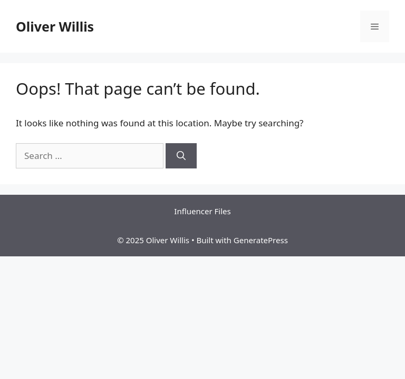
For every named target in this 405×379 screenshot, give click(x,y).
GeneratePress (261, 240)
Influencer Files (202, 211)
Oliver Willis (55, 26)
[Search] (181, 155)
